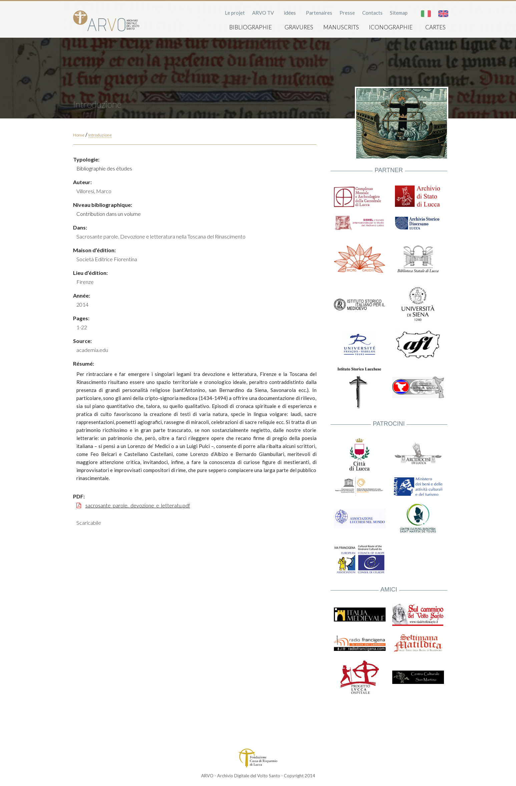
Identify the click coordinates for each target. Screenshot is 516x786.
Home (78, 134)
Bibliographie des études (104, 168)
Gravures (299, 27)
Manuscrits (341, 27)
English (443, 13)
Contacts (372, 13)
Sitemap (399, 13)
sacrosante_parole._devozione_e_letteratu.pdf (137, 505)
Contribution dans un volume (108, 214)
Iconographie (391, 27)
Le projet (235, 13)
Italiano (426, 13)
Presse (347, 13)
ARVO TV (263, 13)
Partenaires (319, 13)
